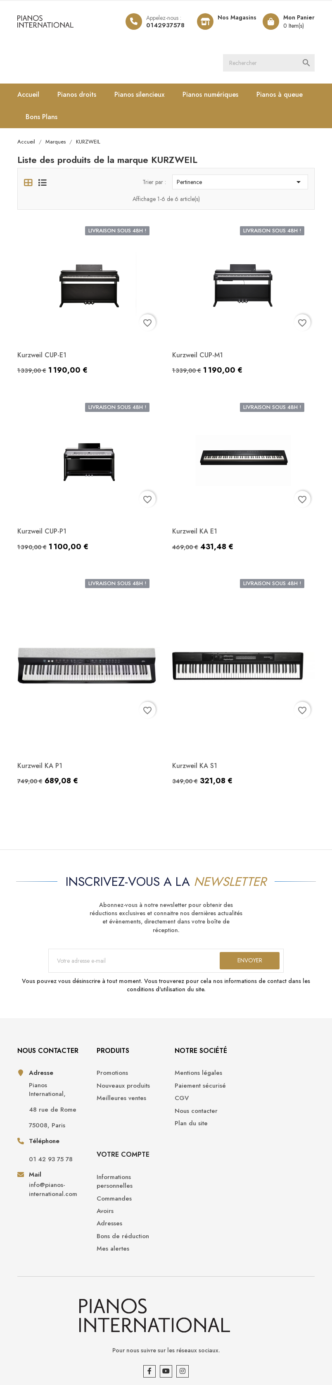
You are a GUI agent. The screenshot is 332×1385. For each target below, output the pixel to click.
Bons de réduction (276, 1133)
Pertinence (240, 182)
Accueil (28, 94)
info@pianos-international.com (53, 1190)
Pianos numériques (210, 94)
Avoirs (258, 1107)
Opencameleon (38, 1368)
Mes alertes (266, 1145)
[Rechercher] (269, 63)
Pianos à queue (279, 94)
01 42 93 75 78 (51, 1159)
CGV (179, 1099)
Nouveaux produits (121, 1086)
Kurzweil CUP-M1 (197, 355)
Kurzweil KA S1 (194, 765)
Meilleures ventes (120, 1099)
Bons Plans (41, 117)
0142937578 (165, 25)
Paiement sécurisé (197, 1086)
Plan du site (188, 1124)
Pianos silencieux (139, 94)
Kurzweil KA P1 (39, 765)
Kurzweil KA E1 (194, 531)
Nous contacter (193, 1111)
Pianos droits (76, 94)
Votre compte (276, 1051)
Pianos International (70, 1356)
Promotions (110, 1073)
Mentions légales (196, 1073)
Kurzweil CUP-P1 (41, 531)
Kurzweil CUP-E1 (41, 355)
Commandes (267, 1095)
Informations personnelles (268, 1078)
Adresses (262, 1120)
